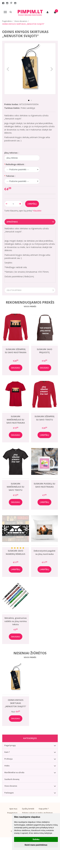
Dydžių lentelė (28, 808)
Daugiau (15, 367)
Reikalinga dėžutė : (15, 164)
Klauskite (37, 210)
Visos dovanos (10, 786)
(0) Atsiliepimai (14, 290)
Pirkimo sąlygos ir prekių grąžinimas (37, 812)
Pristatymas (12, 812)
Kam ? (7, 752)
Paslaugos (9, 792)
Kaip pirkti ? (44, 808)
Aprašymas (12, 221)
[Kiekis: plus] (20, 204)
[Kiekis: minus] (6, 204)
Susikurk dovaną (11, 779)
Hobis (7, 765)
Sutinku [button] (36, 839)
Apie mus (13, 808)
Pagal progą (10, 745)
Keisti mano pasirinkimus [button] (36, 845)
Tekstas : (10, 176)
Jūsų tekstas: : (11, 152)
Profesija (8, 759)
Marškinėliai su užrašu (14, 772)
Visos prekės (30, 306)
